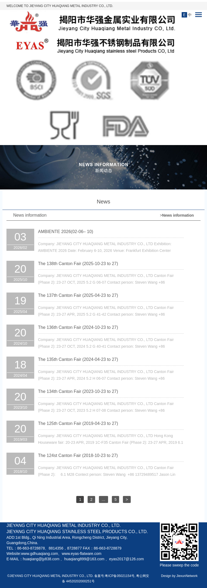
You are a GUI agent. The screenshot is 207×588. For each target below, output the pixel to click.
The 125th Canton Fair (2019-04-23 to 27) (78, 423)
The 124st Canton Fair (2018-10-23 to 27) (78, 455)
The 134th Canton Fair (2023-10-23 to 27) (78, 391)
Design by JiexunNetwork (179, 576)
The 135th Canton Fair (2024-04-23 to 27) (78, 359)
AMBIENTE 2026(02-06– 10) (65, 231)
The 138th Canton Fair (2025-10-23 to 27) (78, 263)
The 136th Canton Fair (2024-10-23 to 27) (78, 327)
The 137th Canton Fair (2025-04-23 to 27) (78, 295)
